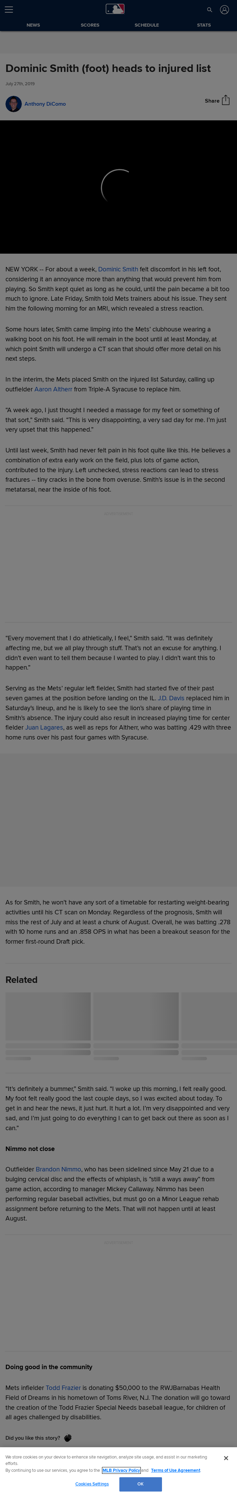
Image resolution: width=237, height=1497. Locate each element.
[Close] (226, 1458)
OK (140, 1484)
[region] (118, 1472)
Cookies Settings (92, 1484)
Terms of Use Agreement (175, 1470)
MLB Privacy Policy (121, 1470)
